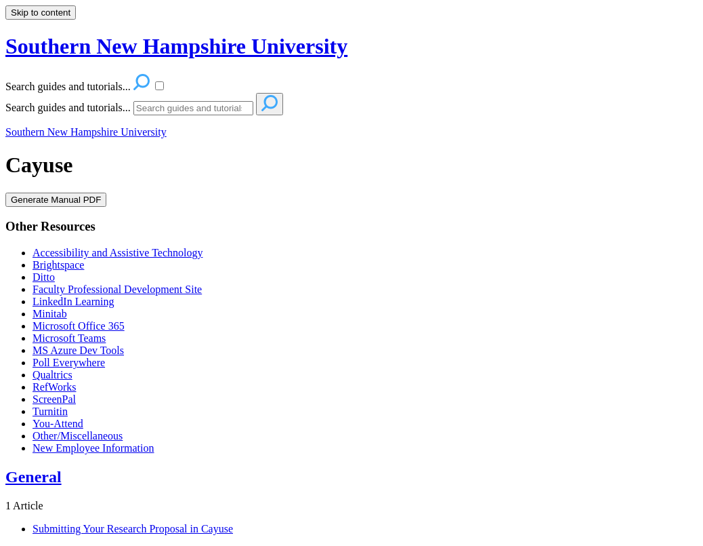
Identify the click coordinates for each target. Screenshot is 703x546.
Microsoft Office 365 (79, 326)
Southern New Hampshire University (86, 132)
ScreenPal (54, 399)
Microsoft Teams (69, 338)
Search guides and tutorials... (68, 107)
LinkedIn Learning (73, 301)
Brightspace (58, 265)
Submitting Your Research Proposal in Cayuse (133, 528)
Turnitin (50, 411)
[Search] (193, 108)
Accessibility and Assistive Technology (118, 252)
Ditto (44, 277)
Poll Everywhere (69, 362)
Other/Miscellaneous (78, 436)
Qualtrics (52, 375)
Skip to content (40, 12)
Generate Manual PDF (56, 200)
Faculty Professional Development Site (117, 289)
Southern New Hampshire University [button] (176, 46)
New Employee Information (93, 448)
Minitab (50, 313)
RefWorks (54, 387)
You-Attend (58, 423)
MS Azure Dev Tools (78, 350)
